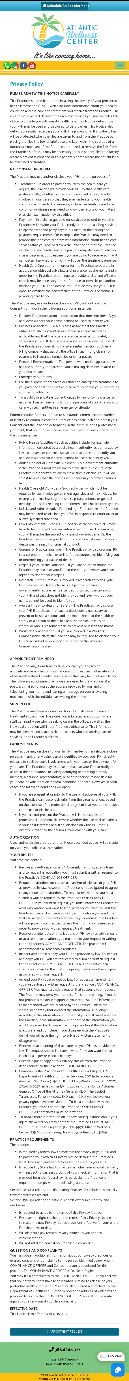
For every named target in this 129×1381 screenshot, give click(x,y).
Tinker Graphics (81, 1379)
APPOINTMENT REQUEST (64, 1331)
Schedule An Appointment (66, 6)
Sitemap (83, 1375)
